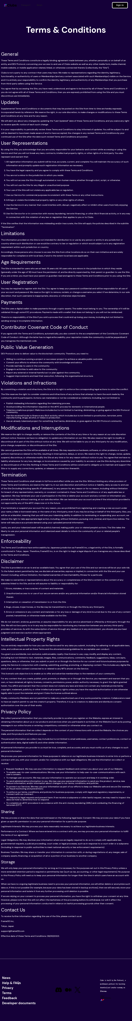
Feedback (9, 998)
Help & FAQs (11, 983)
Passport (26, 5)
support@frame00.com (12, 931)
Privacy (7, 988)
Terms (6, 993)
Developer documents (19, 1003)
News (39, 5)
